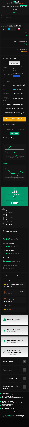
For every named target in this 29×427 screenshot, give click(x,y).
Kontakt (15, 9)
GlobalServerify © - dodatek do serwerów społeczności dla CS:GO (12, 403)
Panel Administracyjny (7, 396)
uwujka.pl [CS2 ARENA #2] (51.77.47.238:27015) (7, 21)
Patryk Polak (24, 416)
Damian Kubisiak (10, 416)
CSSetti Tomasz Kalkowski (17, 415)
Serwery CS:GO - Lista (6, 18)
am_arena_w (16, 79)
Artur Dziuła (18, 416)
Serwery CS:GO (23, 6)
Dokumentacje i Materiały (8, 408)
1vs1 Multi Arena (20, 89)
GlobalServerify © (14, 6)
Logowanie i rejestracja (7, 395)
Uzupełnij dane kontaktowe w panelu (14, 119)
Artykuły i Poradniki (6, 407)
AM (14, 89)
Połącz (16, 76)
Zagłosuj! (14, 63)
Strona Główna (5, 6)
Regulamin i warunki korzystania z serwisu (12, 397)
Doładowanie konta (6, 405)
